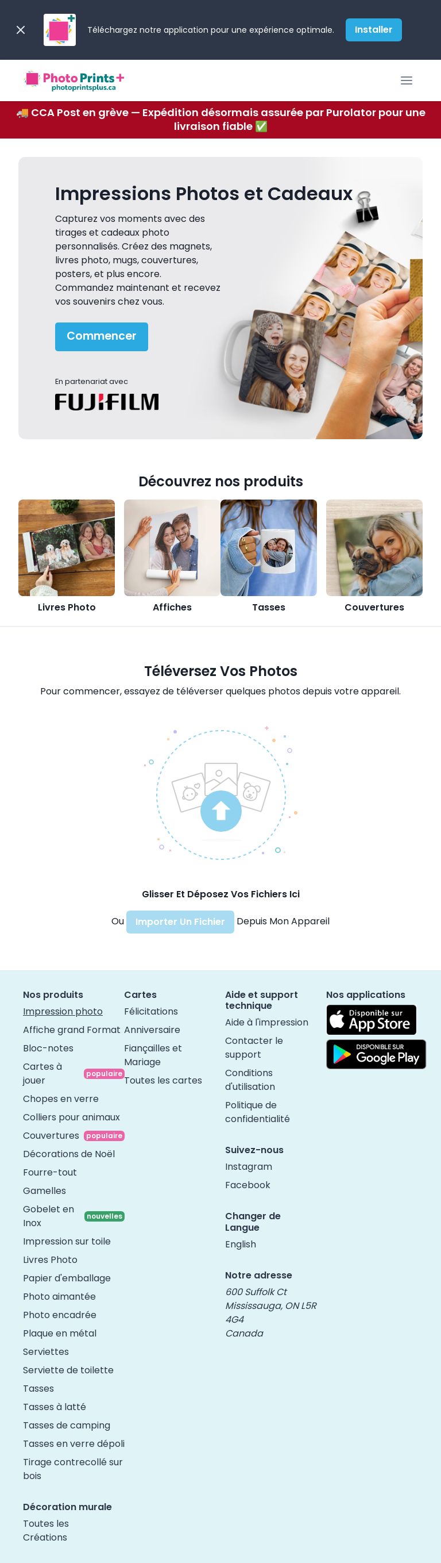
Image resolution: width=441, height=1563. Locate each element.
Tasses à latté (54, 1407)
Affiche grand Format (72, 1029)
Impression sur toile (67, 1241)
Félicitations (151, 1011)
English (240, 1244)
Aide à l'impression (266, 1022)
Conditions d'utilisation (250, 1079)
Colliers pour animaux (71, 1117)
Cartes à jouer (42, 1073)
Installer (374, 29)
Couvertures (374, 607)
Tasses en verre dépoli (74, 1443)
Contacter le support (254, 1047)
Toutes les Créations (46, 1530)
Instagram (248, 1166)
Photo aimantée (59, 1296)
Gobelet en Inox (48, 1216)
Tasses (268, 607)
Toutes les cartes (163, 1080)
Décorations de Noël (69, 1154)
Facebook (247, 1185)
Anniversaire (152, 1029)
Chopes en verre (61, 1098)
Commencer (102, 336)
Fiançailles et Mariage (153, 1055)
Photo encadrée (59, 1315)
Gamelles (44, 1190)
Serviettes (46, 1351)
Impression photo (63, 1011)
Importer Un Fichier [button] (180, 921)
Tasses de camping (66, 1425)
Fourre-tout (50, 1172)
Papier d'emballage (67, 1278)
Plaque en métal (59, 1333)
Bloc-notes (48, 1048)
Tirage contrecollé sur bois (73, 1469)
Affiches (172, 607)
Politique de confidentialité (257, 1112)
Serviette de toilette (68, 1370)
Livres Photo (67, 607)
